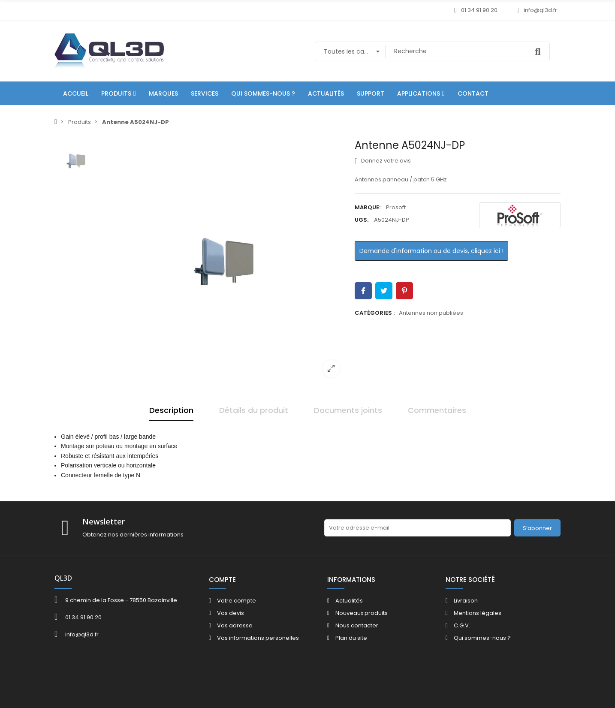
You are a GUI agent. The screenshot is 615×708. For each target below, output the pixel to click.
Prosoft (396, 207)
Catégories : (375, 313)
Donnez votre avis (383, 161)
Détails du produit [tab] (253, 410)
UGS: (361, 220)
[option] (224, 261)
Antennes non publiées (431, 313)
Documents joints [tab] (348, 410)
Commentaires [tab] (437, 410)
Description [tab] (171, 410)
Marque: (367, 207)
